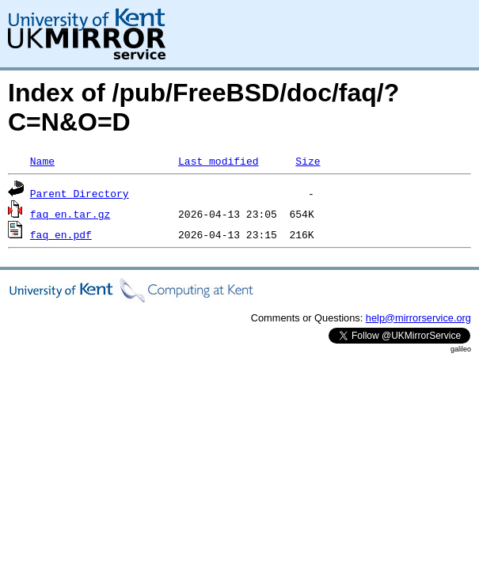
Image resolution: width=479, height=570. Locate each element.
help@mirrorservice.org (418, 318)
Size (307, 161)
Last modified (218, 161)
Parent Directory (79, 193)
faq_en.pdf (61, 234)
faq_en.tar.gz (70, 214)
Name (42, 161)
